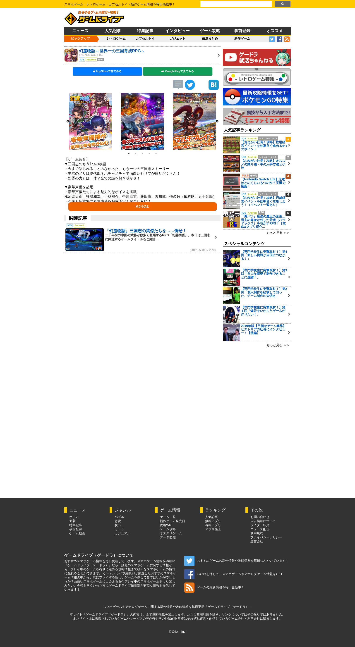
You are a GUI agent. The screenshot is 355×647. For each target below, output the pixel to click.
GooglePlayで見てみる (177, 71)
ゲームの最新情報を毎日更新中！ (214, 587)
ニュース (80, 31)
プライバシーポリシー (266, 537)
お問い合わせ (259, 517)
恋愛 (118, 521)
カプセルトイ (145, 38)
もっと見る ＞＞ (278, 232)
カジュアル (122, 533)
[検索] (236, 4)
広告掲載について (263, 521)
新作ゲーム (242, 38)
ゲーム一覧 (168, 517)
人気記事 (113, 31)
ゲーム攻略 (210, 31)
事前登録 (242, 31)
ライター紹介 (259, 525)
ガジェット (177, 38)
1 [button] (129, 153)
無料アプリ (213, 521)
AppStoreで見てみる (107, 71)
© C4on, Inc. (177, 631)
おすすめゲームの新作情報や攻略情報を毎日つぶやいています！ (236, 560)
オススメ (274, 31)
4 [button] (149, 153)
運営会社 (256, 541)
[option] (90, 121)
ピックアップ (80, 38)
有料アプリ (213, 525)
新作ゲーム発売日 (172, 521)
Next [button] (217, 121)
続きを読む (142, 206)
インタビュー (177, 31)
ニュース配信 (259, 529)
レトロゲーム (116, 38)
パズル (119, 517)
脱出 (118, 525)
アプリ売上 (213, 529)
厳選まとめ (210, 38)
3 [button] (142, 153)
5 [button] (156, 153)
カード (119, 529)
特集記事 (145, 31)
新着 (72, 521)
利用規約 (256, 533)
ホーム (74, 517)
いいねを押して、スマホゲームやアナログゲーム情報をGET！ (235, 574)
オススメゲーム (171, 533)
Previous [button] (67, 121)
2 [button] (135, 153)
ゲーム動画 (77, 533)
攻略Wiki (166, 525)
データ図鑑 (168, 537)
